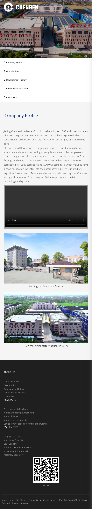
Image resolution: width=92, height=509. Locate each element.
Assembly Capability (13, 454)
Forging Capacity (12, 436)
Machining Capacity (13, 440)
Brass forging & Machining (17, 409)
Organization (11, 71)
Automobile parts (12, 416)
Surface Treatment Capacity (17, 447)
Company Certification (16, 88)
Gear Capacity (10, 443)
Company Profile (13, 62)
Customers (10, 97)
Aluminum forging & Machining (19, 412)
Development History (15, 80)
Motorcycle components (15, 420)
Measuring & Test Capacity (17, 451)
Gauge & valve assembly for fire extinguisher (25, 423)
